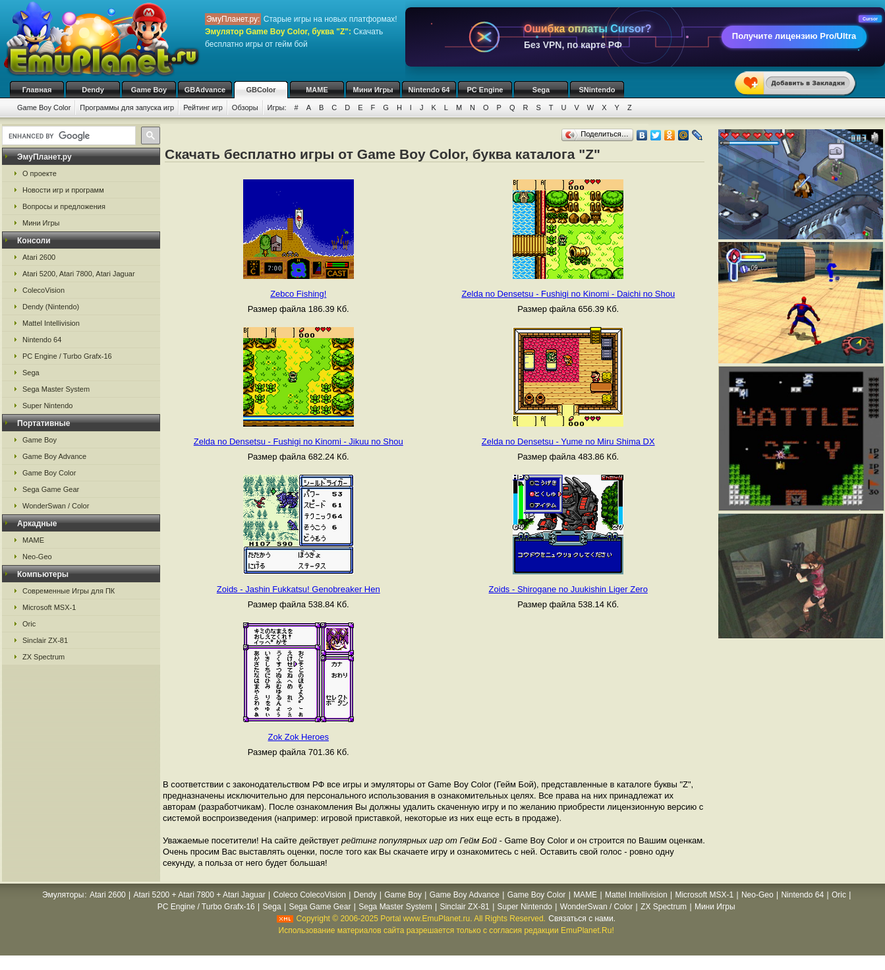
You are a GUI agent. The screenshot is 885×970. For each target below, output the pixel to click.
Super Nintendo (47, 405)
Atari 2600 (38, 257)
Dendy (93, 90)
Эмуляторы (63, 894)
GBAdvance (205, 90)
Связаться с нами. (581, 918)
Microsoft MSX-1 (49, 607)
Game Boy (149, 90)
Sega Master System (56, 389)
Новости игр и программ (63, 190)
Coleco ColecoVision (309, 894)
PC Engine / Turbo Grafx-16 (67, 356)
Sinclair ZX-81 (45, 640)
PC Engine (485, 90)
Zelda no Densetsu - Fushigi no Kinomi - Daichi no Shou (568, 294)
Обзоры (245, 107)
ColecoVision (43, 290)
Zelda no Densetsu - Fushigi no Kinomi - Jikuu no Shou (298, 441)
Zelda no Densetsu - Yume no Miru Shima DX (568, 441)
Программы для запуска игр (127, 107)
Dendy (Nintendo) (50, 307)
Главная (37, 90)
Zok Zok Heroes (298, 737)
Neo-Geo (37, 557)
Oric (29, 624)
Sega (541, 90)
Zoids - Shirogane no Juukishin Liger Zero (568, 589)
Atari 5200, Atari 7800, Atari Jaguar (78, 274)
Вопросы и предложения (63, 206)
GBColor (260, 90)
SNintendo (597, 90)
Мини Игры (373, 90)
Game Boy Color (44, 107)
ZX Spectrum (43, 657)
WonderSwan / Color (55, 506)
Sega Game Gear (50, 489)
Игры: (277, 107)
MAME (317, 90)
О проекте (39, 173)
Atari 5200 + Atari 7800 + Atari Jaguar (200, 894)
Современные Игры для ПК (68, 591)
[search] (68, 136)
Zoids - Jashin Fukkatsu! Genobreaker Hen (298, 589)
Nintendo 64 (429, 90)
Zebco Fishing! (298, 294)
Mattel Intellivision (51, 323)
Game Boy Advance (54, 456)
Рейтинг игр (203, 107)
